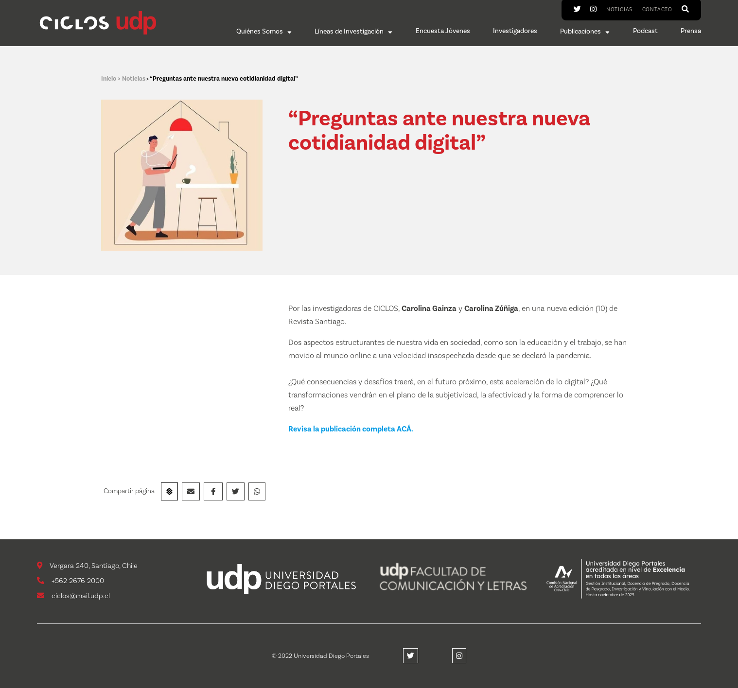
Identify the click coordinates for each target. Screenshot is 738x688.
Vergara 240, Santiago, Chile (87, 565)
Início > (111, 79)
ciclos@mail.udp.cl (73, 596)
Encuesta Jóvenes (443, 31)
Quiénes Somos (264, 32)
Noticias (619, 9)
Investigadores (515, 31)
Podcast (645, 31)
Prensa (691, 31)
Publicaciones (585, 32)
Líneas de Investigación (353, 32)
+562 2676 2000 (70, 580)
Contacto (657, 9)
